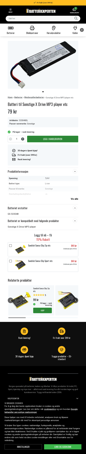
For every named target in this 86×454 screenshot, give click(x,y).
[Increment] (22, 139)
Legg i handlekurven (52, 139)
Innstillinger (23, 446)
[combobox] (43, 18)
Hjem (10, 97)
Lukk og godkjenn (62, 446)
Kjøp (42, 310)
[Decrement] (10, 139)
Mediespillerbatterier (34, 97)
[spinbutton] (16, 139)
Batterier (18, 97)
